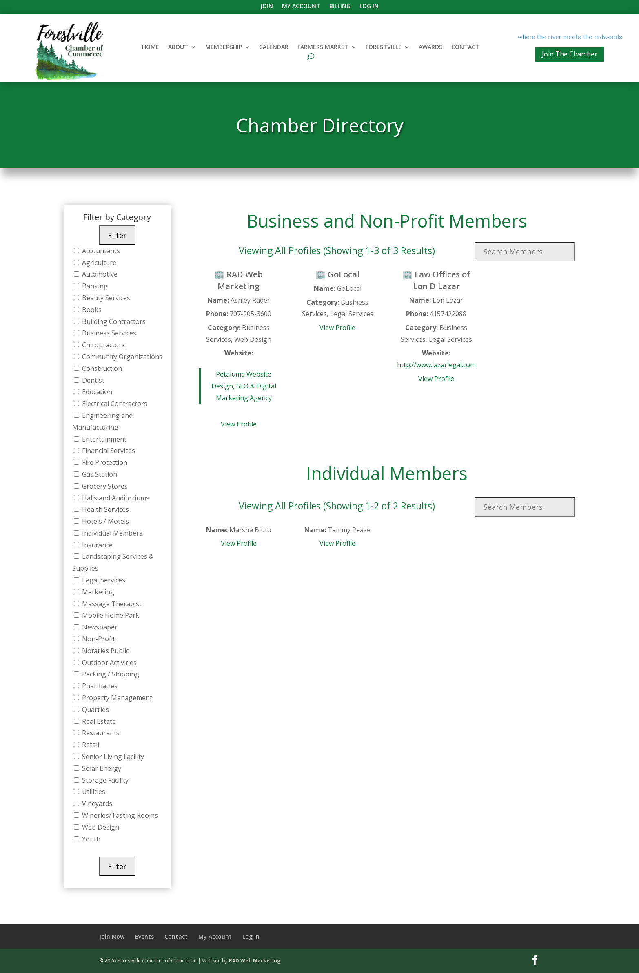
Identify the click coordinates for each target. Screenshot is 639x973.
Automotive (99, 274)
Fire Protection (103, 462)
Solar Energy (100, 768)
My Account (301, 6)
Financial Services (107, 450)
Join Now (111, 936)
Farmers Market (322, 47)
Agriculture (98, 262)
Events (144, 936)
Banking (94, 285)
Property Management (116, 697)
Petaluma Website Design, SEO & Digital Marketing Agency (243, 386)
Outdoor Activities (108, 662)
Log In (369, 6)
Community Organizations (121, 356)
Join (266, 6)
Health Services (104, 509)
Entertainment (103, 439)
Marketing (97, 591)
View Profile (239, 424)
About (178, 47)
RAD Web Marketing (254, 960)
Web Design (99, 827)
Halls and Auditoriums (114, 497)
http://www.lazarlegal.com (436, 364)
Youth (90, 839)
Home (150, 47)
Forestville (384, 47)
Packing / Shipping (109, 673)
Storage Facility (104, 780)
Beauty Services (105, 297)
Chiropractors (102, 344)
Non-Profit (97, 638)
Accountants (100, 250)
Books (91, 309)
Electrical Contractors (113, 403)
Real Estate (98, 721)
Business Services (108, 332)
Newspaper (99, 627)
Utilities (92, 791)
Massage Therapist (111, 603)
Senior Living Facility (112, 756)
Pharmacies (99, 685)
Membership (223, 47)
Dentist (92, 380)
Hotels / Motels (104, 521)
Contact (465, 47)
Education (96, 391)
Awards (430, 47)
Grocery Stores (104, 486)
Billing (340, 6)
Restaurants (100, 732)
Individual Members (111, 533)
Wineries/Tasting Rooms (119, 815)
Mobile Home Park (109, 615)
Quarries (94, 709)
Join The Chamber (569, 53)
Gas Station (98, 474)
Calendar (273, 47)
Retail (89, 744)
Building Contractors (113, 321)
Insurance (96, 544)
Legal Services (102, 580)
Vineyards (96, 803)
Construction (101, 368)
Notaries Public (104, 650)
